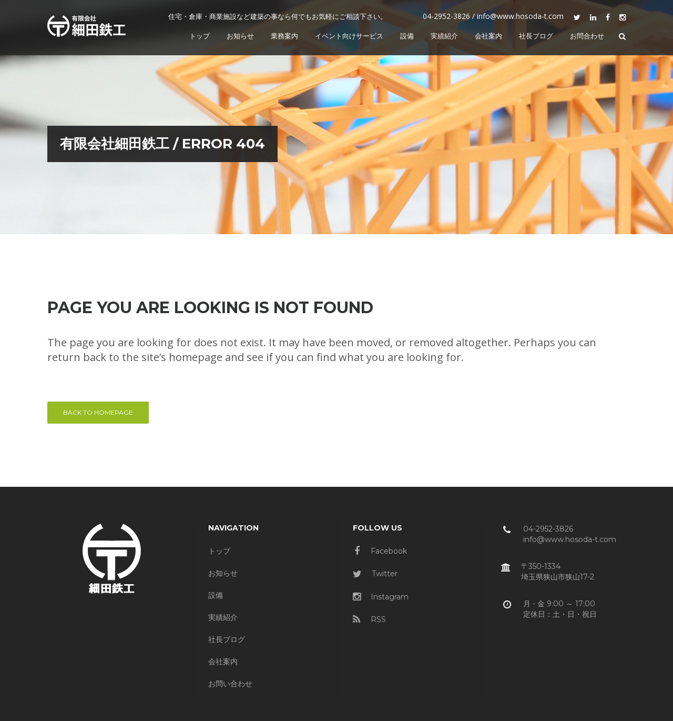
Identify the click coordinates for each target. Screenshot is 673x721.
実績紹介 (223, 617)
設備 (215, 595)
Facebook (380, 551)
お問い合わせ (230, 683)
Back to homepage (98, 412)
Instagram (381, 597)
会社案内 (223, 661)
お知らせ (223, 573)
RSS (369, 619)
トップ (219, 551)
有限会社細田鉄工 (104, 143)
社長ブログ (226, 639)
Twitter (375, 573)
